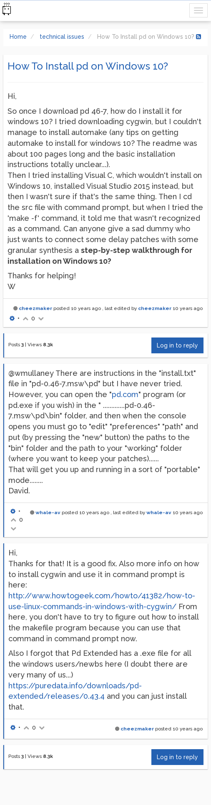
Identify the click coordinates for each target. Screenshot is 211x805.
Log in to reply (177, 345)
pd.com (125, 394)
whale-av (47, 512)
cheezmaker (35, 308)
